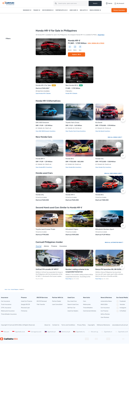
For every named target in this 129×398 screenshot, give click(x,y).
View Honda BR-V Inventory (44, 167)
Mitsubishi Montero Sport (104, 229)
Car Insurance (5, 301)
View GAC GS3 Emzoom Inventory (45, 131)
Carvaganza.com (34, 331)
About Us (47, 325)
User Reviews (105, 317)
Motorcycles (87, 304)
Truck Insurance (6, 304)
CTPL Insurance (6, 307)
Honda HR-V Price (97, 43)
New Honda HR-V (72, 85)
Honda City (99, 159)
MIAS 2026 (104, 304)
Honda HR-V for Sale (43, 85)
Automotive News (117, 242)
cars (9, 289)
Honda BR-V (40, 159)
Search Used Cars (73, 304)
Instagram (121, 308)
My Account (119, 3)
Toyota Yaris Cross (72, 122)
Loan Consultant (57, 304)
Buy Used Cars (72, 301)
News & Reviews (94, 10)
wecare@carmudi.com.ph (120, 325)
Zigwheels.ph (50, 331)
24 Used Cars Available (42, 91)
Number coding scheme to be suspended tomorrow (77, 270)
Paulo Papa (69, 278)
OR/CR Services (47, 10)
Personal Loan (25, 307)
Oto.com (5, 331)
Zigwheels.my (79, 331)
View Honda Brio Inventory (73, 167)
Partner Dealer (56, 301)
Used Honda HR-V (41, 93)
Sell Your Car (71, 307)
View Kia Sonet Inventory (102, 131)
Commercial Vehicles (89, 311)
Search (95, 3)
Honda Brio (70, 159)
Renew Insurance (119, 10)
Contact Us (55, 325)
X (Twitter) (121, 311)
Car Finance (104, 311)
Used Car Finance (26, 301)
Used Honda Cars (116, 173)
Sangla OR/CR (25, 304)
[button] (123, 119)
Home (6, 289)
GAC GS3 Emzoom (42, 122)
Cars (84, 301)
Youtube (120, 304)
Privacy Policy (81, 325)
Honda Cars (117, 137)
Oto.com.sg (93, 331)
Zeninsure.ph (64, 331)
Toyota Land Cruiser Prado (45, 229)
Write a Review (105, 314)
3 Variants (68, 91)
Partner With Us (61, 10)
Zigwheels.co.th (121, 331)
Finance (35, 10)
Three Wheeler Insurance (9, 314)
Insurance (26, 10)
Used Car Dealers (73, 311)
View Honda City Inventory (103, 167)
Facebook (121, 301)
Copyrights (91, 325)
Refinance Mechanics (103, 325)
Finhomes (24, 311)
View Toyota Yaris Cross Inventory (76, 131)
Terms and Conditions (68, 325)
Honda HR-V (74, 40)
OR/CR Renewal (42, 301)
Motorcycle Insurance (7, 311)
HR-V (79, 54)
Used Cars (73, 10)
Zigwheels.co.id (18, 331)
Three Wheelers (88, 307)
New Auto (83, 10)
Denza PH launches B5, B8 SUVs (108, 269)
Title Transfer (41, 304)
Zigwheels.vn (106, 331)
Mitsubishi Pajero (72, 229)
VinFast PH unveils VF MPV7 (47, 269)
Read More (101, 35)
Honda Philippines (15, 289)
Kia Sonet (98, 122)
